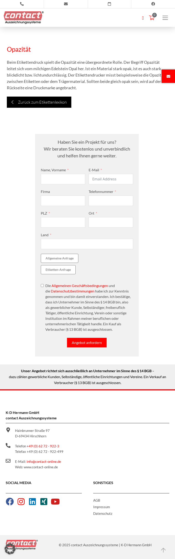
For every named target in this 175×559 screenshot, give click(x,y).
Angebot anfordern (87, 342)
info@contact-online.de (44, 461)
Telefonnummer (101, 191)
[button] (10, 549)
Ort (91, 213)
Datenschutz (102, 513)
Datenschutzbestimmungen (72, 291)
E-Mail (94, 170)
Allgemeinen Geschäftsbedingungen (79, 285)
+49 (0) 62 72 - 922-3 (43, 446)
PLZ (44, 213)
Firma (45, 191)
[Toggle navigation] (165, 17)
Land (45, 235)
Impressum (101, 507)
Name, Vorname (53, 170)
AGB (96, 500)
